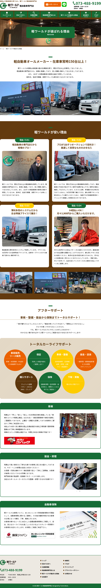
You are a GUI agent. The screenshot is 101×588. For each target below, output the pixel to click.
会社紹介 (86, 15)
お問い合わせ (53, 4)
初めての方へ (20, 15)
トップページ (6, 15)
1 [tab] (77, 491)
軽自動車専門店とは (49, 15)
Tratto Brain (64, 586)
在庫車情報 (34, 15)
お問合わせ (68, 574)
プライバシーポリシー (72, 570)
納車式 (67, 561)
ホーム (2, 49)
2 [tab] (80, 491)
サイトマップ (69, 567)
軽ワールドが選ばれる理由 (69, 15)
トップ (44, 561)
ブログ (96, 15)
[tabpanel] (78, 425)
